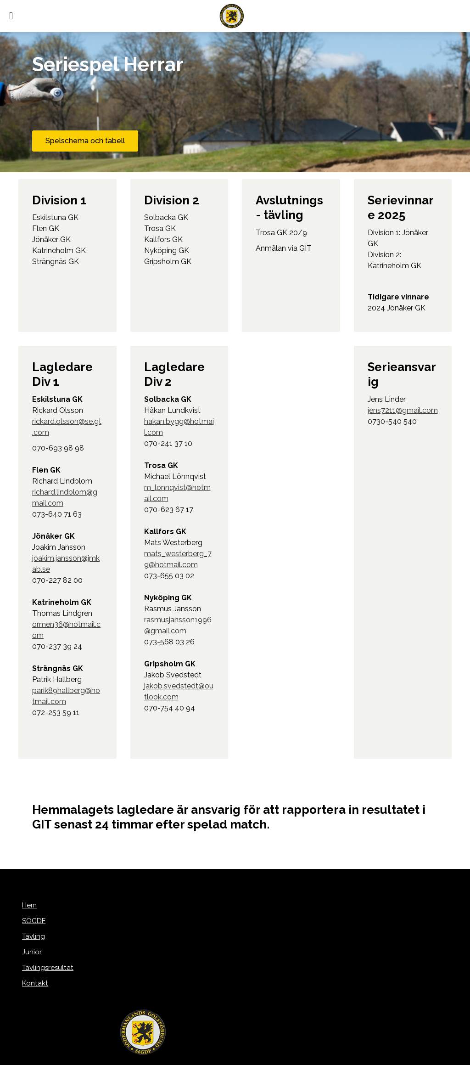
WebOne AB (284, 1056)
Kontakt (31, 984)
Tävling (30, 937)
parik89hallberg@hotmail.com (66, 698)
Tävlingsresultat (45, 968)
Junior (28, 953)
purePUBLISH (219, 1056)
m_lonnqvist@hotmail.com (177, 495)
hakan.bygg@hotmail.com (179, 429)
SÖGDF (31, 922)
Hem (26, 906)
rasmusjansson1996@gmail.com (178, 627)
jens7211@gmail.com (403, 412)
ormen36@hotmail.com (66, 632)
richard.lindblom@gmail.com (64, 500)
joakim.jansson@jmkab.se (66, 566)
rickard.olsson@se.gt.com (66, 429)
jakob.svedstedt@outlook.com (178, 694)
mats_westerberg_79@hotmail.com (178, 561)
